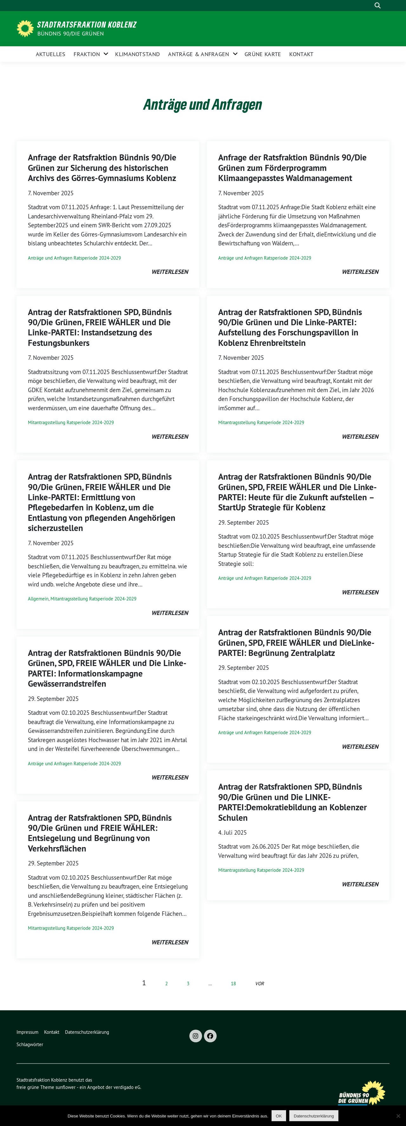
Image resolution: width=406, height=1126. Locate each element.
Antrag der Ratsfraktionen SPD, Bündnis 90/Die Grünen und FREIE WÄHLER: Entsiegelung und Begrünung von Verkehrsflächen (100, 833)
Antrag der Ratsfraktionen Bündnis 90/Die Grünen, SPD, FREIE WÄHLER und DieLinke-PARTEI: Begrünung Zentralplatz (296, 642)
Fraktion (87, 54)
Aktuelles (51, 54)
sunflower (65, 1087)
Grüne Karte (263, 54)
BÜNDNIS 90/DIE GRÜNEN (70, 33)
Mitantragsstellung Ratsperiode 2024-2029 (71, 422)
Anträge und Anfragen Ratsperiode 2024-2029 (74, 258)
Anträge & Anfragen (198, 54)
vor (259, 983)
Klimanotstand (137, 54)
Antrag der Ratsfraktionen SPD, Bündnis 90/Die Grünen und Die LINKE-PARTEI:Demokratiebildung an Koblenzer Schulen (292, 802)
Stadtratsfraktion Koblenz (87, 24)
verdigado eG (127, 1087)
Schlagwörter (29, 1044)
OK (279, 1116)
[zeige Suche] (377, 5)
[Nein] (398, 1116)
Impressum (27, 1032)
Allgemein (38, 599)
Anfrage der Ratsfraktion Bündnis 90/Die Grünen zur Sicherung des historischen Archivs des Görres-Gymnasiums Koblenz (102, 168)
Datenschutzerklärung (87, 1032)
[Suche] (367, 5)
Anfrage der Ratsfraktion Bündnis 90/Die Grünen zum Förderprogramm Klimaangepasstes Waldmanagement (292, 168)
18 (233, 983)
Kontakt (301, 54)
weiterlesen (169, 272)
